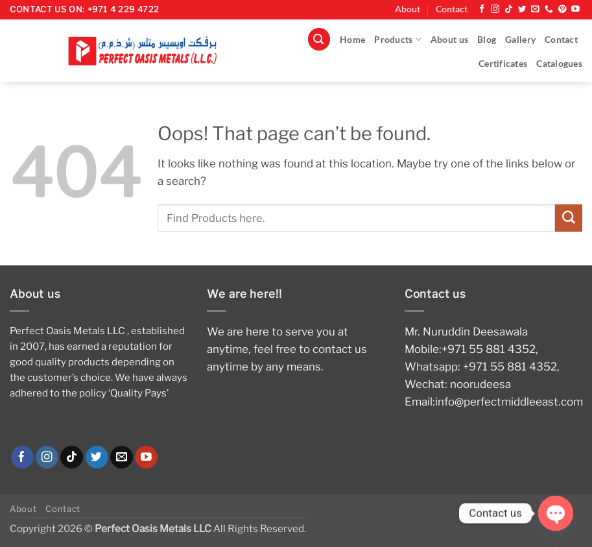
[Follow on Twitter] (522, 9)
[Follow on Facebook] (482, 9)
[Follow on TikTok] (508, 9)
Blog (486, 39)
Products (397, 39)
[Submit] (568, 217)
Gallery (520, 39)
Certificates (503, 63)
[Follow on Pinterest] (562, 9)
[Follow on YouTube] (575, 9)
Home (352, 39)
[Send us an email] (535, 9)
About (407, 9)
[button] (319, 39)
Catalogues (559, 63)
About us (449, 39)
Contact (452, 9)
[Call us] (549, 9)
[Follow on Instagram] (495, 9)
